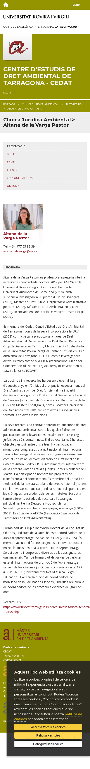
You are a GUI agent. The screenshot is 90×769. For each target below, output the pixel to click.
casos (11, 162)
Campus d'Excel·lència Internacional (40, 26)
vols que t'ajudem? (20, 178)
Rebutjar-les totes (48, 735)
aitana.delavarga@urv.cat (21, 251)
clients (12, 170)
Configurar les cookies (48, 744)
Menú (76, 4)
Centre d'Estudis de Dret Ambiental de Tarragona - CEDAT (39, 76)
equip (11, 154)
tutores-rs (73, 104)
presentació (16, 146)
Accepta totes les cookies (48, 727)
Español (7, 92)
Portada (9, 104)
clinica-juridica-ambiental (40, 104)
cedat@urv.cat (12, 660)
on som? (13, 186)
